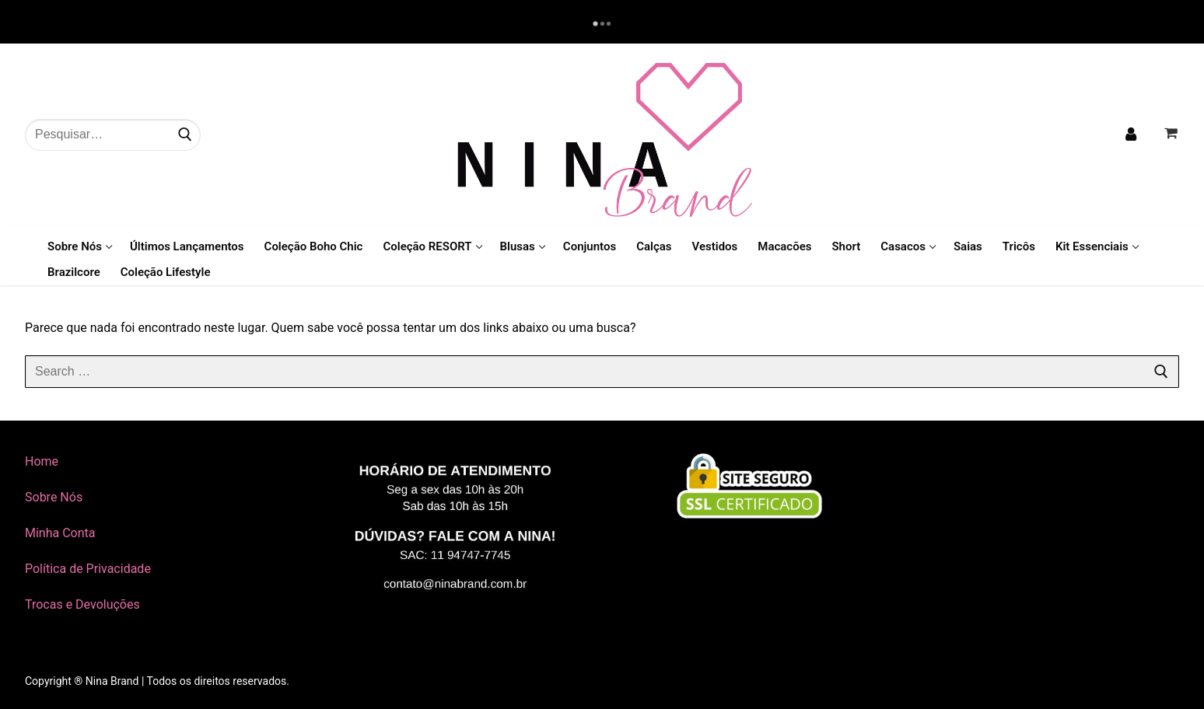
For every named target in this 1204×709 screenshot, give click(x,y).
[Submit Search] (185, 134)
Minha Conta (60, 533)
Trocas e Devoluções (82, 604)
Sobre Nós (53, 497)
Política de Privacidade (88, 568)
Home (41, 461)
